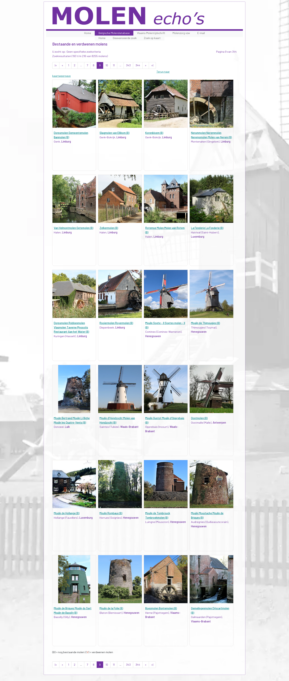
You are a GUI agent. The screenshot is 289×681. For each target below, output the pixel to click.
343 (128, 65)
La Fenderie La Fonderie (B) (207, 228)
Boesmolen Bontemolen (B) (161, 608)
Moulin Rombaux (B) (111, 513)
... (81, 65)
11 (114, 65)
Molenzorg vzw (181, 33)
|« (56, 65)
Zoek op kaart (152, 38)
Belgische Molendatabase (114, 33)
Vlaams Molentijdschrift (151, 33)
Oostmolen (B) (199, 418)
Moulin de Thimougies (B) (205, 323)
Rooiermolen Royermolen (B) (116, 323)
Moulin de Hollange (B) (66, 513)
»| (152, 65)
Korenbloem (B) (154, 132)
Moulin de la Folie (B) (111, 608)
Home (87, 33)
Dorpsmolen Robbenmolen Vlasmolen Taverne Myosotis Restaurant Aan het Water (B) (71, 327)
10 (106, 65)
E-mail (201, 33)
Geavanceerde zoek (125, 38)
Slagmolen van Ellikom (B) (114, 132)
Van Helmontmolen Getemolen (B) (73, 228)
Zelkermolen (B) (109, 228)
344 (137, 65)
